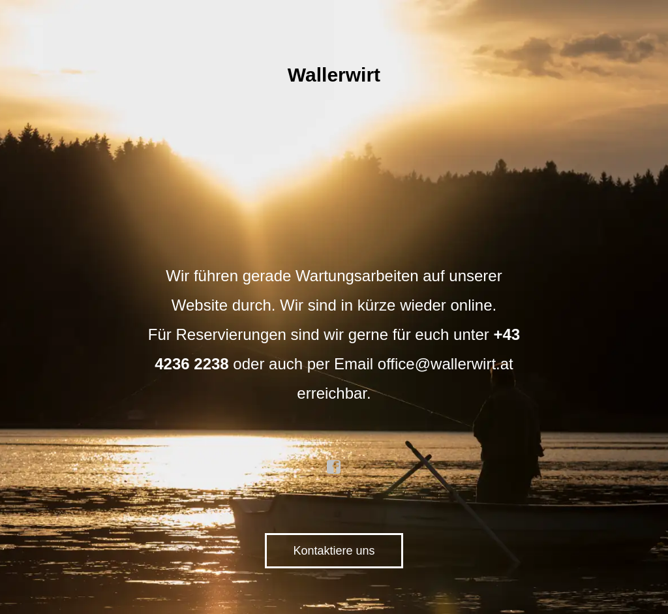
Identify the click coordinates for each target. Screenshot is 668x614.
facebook (334, 467)
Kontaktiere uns (333, 550)
